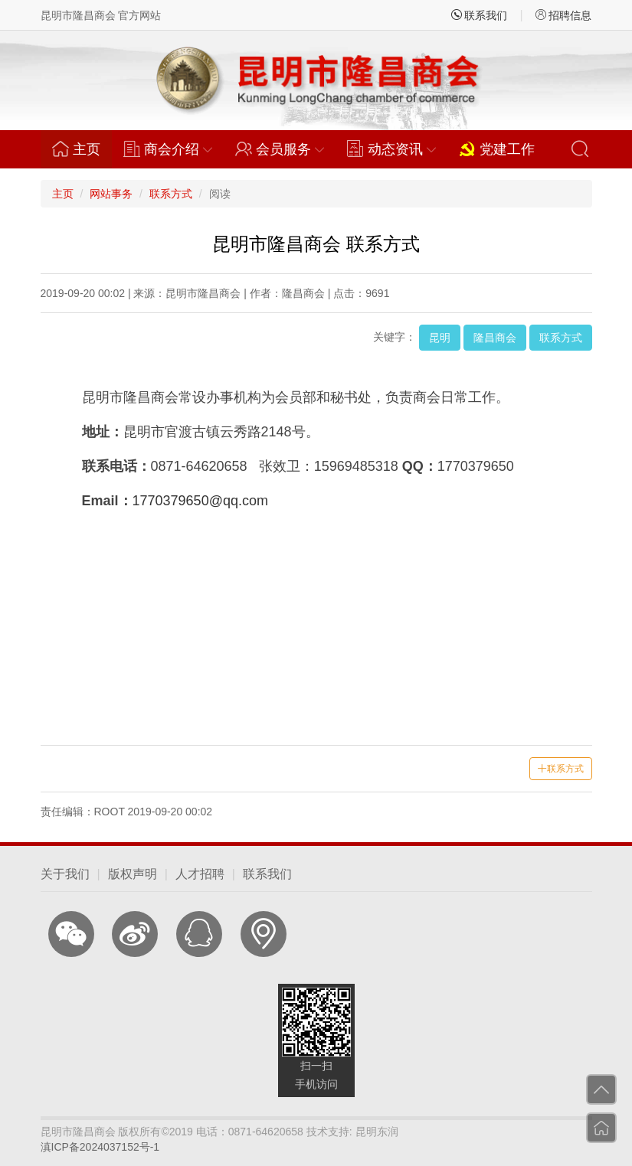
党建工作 (497, 148)
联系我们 (479, 15)
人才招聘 (199, 873)
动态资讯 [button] (391, 148)
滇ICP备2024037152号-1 (100, 1147)
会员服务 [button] (279, 148)
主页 (82, 148)
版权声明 (132, 873)
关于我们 (65, 873)
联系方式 (170, 194)
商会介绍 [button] (167, 148)
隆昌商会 (494, 338)
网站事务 (111, 194)
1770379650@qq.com (200, 500)
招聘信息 (563, 15)
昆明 (439, 338)
